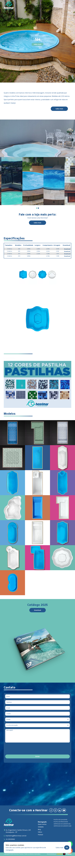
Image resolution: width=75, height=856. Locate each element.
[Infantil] (12, 582)
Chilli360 (60, 854)
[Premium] (62, 507)
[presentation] (19, 749)
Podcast (40, 835)
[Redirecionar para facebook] (51, 810)
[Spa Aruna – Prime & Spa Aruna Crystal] (12, 457)
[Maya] (37, 507)
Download (67, 249)
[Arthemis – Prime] (62, 432)
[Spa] (62, 557)
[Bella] (12, 507)
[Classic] (62, 482)
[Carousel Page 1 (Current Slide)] (36, 208)
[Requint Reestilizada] (37, 457)
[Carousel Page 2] (38, 208)
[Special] (62, 532)
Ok (67, 847)
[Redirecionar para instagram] (55, 810)
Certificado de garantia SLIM (62, 826)
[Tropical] (12, 557)
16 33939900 (10, 839)
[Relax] (12, 532)
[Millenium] (37, 557)
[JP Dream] (62, 457)
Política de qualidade (60, 819)
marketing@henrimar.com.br (16, 836)
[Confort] (37, 482)
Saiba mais (37, 44)
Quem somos (42, 824)
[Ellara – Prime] (12, 432)
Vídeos (40, 832)
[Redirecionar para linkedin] (60, 810)
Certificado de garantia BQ (62, 824)
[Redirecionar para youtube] (64, 810)
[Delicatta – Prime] (37, 432)
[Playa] (37, 532)
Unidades (41, 827)
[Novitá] (12, 482)
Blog (39, 829)
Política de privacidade (61, 822)
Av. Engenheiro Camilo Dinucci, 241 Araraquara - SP (18, 831)
